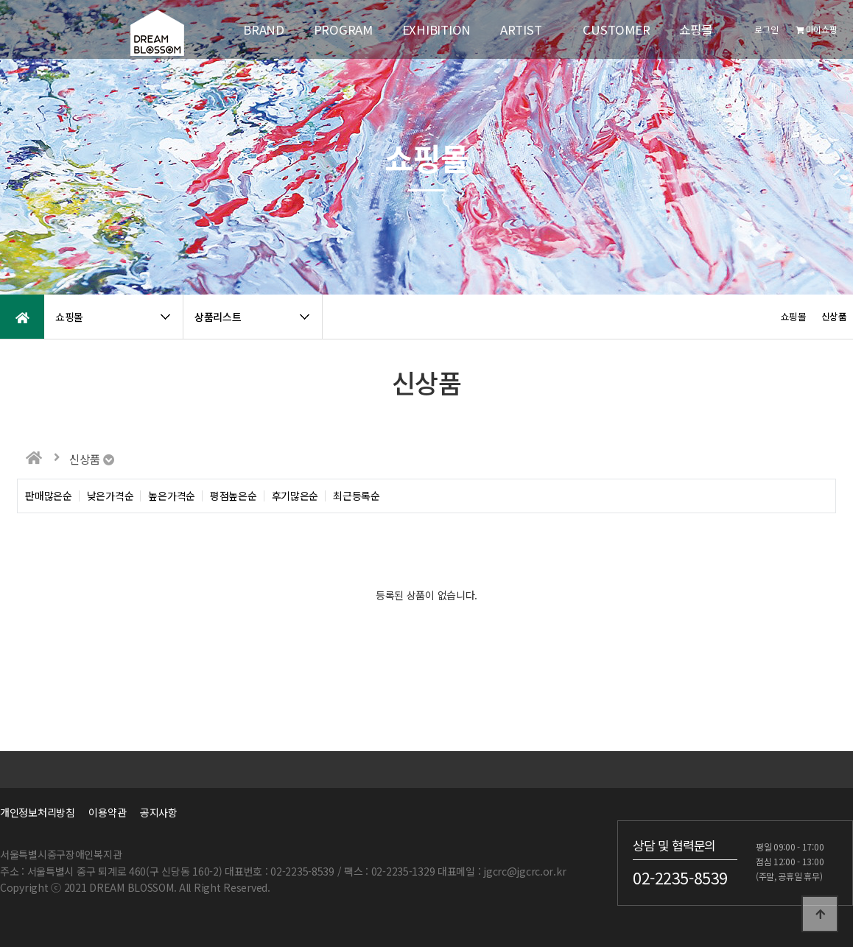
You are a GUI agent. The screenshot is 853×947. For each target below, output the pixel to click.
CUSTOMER (616, 29)
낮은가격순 (110, 495)
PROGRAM (343, 29)
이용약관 (107, 812)
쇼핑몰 (695, 29)
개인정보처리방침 (37, 812)
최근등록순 (356, 495)
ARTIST (520, 29)
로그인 (766, 29)
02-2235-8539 (680, 878)
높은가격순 (171, 495)
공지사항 (159, 812)
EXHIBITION (436, 29)
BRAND (263, 29)
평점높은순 (233, 495)
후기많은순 (295, 495)
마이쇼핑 (816, 29)
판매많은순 (48, 495)
